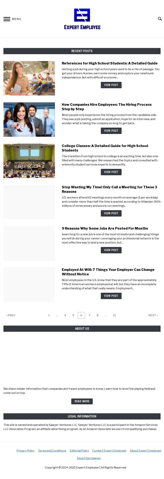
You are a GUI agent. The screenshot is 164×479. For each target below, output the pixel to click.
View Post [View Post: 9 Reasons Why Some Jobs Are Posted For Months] (111, 250)
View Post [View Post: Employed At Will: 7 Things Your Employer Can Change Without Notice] (111, 296)
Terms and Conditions (52, 450)
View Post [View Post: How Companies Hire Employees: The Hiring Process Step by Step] (111, 130)
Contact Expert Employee (109, 450)
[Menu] (7, 20)
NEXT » (153, 315)
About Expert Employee (145, 450)
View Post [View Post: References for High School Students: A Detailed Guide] (111, 85)
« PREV (10, 315)
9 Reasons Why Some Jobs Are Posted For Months (105, 228)
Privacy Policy (25, 450)
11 (115, 315)
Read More (82, 401)
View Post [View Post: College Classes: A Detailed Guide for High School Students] (111, 172)
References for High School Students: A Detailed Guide (110, 63)
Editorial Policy (79, 450)
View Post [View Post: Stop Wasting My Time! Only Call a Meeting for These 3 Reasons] (111, 213)
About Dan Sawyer (89, 458)
